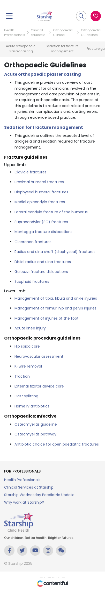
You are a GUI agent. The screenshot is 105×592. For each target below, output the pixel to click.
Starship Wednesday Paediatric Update (39, 494)
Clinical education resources (39, 32)
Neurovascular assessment (38, 356)
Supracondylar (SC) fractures (41, 221)
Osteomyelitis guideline (35, 424)
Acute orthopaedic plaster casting (42, 74)
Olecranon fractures (32, 241)
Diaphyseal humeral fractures (41, 192)
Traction (22, 376)
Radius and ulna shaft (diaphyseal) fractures (54, 251)
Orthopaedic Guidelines (91, 32)
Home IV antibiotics (31, 406)
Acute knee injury (30, 328)
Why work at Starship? (24, 502)
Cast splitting (26, 396)
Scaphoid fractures (31, 281)
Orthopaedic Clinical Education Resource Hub (64, 32)
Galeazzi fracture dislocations (41, 271)
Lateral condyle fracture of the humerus (51, 212)
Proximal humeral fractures (39, 182)
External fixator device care (39, 386)
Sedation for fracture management (43, 127)
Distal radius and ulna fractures (42, 261)
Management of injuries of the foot (46, 318)
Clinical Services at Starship (29, 487)
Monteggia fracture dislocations (43, 231)
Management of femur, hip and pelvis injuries (55, 308)
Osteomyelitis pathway (35, 434)
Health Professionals (14, 32)
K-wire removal (28, 366)
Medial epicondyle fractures (39, 202)
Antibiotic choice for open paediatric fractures (56, 444)
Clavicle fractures (30, 172)
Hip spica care (27, 346)
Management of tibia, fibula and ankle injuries (55, 298)
